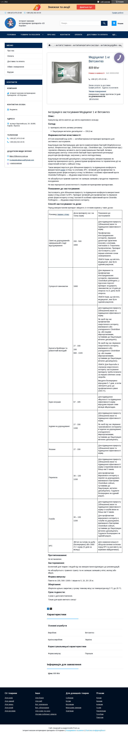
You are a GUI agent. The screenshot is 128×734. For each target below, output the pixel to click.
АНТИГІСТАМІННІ (63, 45)
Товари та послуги (30, 35)
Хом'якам (70, 711)
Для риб (38, 701)
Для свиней (9, 701)
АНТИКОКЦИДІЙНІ (109, 45)
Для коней (9, 708)
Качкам (99, 701)
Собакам (69, 698)
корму (62, 170)
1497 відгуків (105, 2)
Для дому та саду (42, 711)
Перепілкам (101, 711)
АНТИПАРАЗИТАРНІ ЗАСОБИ (86, 45)
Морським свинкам (73, 708)
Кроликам (70, 704)
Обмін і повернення (15, 67)
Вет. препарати (41, 704)
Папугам (99, 717)
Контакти (65, 35)
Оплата (78, 35)
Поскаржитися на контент (75, 730)
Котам (68, 701)
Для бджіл (39, 698)
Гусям (98, 708)
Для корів (9, 698)
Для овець (9, 704)
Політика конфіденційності (95, 730)
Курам (98, 698)
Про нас (51, 35)
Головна (11, 35)
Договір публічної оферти (45, 714)
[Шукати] (104, 23)
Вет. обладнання (42, 708)
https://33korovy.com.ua (19, 156)
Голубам (99, 714)
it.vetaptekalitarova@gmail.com (22, 160)
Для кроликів (10, 711)
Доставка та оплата (97, 35)
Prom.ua (76, 728)
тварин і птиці (63, 214)
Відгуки (10, 72)
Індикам (99, 704)
